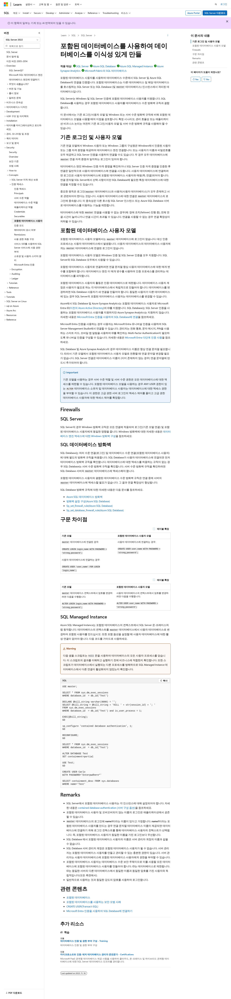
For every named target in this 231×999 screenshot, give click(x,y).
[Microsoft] (6, 4)
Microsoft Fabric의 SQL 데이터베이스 (106, 70)
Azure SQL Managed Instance (136, 66)
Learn (63, 35)
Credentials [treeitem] (19, 211)
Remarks (196, 58)
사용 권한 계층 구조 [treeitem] (24, 239)
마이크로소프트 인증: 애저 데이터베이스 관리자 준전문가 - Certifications (97, 954)
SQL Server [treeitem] (11, 52)
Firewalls (196, 49)
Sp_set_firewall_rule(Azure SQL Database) (89, 505)
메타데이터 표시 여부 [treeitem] (25, 229)
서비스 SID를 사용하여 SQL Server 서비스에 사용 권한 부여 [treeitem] (28, 247)
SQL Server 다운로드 (215, 12)
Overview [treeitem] (13, 156)
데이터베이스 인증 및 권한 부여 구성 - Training (84, 941)
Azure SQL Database (104, 66)
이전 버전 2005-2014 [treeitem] (16, 61)
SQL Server (86, 35)
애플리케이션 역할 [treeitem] (23, 207)
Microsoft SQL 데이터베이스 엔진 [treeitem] (26, 74)
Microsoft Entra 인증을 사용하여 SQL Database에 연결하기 (99, 911)
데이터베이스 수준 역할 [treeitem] (26, 202)
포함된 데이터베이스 (78, 897)
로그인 (223, 4)
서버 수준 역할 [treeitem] (21, 197)
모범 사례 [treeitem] (14, 165)
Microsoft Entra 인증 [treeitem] (24, 264)
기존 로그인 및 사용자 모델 (206, 41)
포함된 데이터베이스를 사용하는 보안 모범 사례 (93, 902)
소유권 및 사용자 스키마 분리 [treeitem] (27, 258)
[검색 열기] (216, 4)
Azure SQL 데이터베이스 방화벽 (84, 496)
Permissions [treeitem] (20, 234)
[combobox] (22, 39)
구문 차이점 (198, 54)
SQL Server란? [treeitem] (16, 70)
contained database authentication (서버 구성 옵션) (106, 807)
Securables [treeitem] (19, 216)
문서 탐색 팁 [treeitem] (12, 56)
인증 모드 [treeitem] (19, 225)
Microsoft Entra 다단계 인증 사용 (143, 337)
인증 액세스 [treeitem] (20, 188)
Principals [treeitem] (18, 193)
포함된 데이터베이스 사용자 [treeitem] (28, 220)
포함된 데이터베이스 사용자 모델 (209, 45)
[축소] (39, 33)
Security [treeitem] (13, 152)
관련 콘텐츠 (198, 62)
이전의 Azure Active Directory (86, 308)
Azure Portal (193, 12)
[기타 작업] (168, 35)
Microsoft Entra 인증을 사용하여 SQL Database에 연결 (107, 317)
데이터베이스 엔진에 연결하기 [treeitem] (24, 79)
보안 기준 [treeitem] (14, 161)
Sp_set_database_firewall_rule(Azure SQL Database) (95, 510)
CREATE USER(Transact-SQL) (82, 906)
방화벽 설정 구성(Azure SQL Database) (88, 501)
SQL (74, 35)
